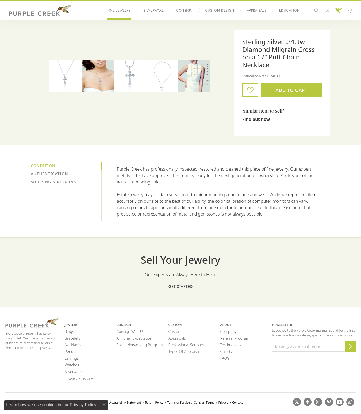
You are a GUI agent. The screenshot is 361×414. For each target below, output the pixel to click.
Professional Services (186, 344)
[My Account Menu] (327, 10)
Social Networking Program (140, 344)
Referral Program (234, 338)
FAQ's (225, 358)
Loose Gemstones (80, 378)
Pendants (73, 351)
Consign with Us (131, 331)
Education (289, 10)
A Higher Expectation (134, 338)
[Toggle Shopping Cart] (350, 10)
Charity (226, 351)
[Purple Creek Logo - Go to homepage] (38, 10)
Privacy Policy (83, 404)
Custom (175, 331)
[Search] (317, 10)
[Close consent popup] (104, 404)
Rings (69, 331)
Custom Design (219, 10)
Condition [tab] (43, 165)
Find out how (256, 119)
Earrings (72, 358)
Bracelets (72, 338)
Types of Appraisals (185, 351)
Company (228, 331)
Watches (72, 364)
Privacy (223, 402)
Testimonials (230, 344)
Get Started (180, 286)
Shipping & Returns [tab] (53, 181)
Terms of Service (178, 402)
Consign (184, 10)
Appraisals (257, 10)
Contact (237, 402)
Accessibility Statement (125, 402)
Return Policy (154, 402)
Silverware (153, 10)
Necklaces (73, 344)
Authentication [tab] (49, 173)
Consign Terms (204, 402)
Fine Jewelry (119, 10)
